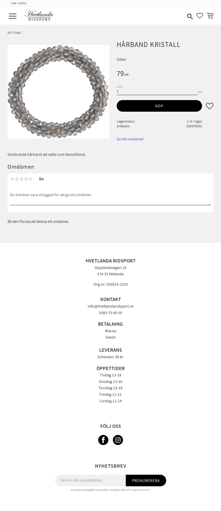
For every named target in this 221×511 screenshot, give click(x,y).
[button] (13, 16)
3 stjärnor (21, 179)
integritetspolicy (140, 490)
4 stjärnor (26, 179)
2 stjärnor (17, 179)
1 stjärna (12, 179)
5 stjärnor (30, 179)
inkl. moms (18, 3)
